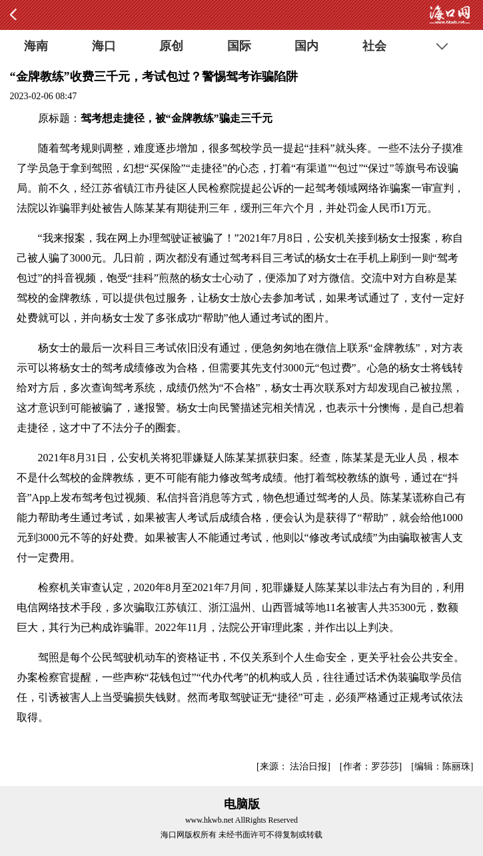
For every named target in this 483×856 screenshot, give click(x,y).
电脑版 (242, 804)
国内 (306, 46)
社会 (374, 46)
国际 (239, 46)
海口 (104, 46)
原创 (171, 46)
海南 (36, 46)
